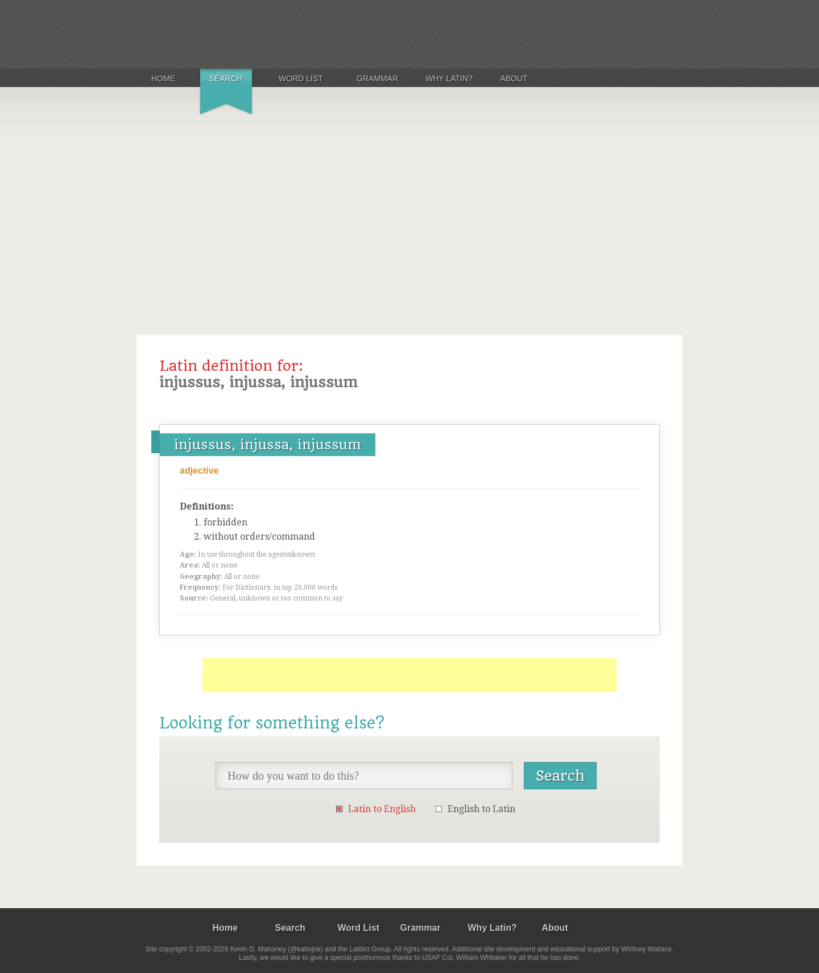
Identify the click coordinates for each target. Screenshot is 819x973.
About (513, 78)
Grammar (377, 78)
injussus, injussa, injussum (267, 445)
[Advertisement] (409, 207)
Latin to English (382, 809)
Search (225, 78)
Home (163, 78)
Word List (301, 78)
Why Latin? (449, 78)
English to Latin (481, 809)
